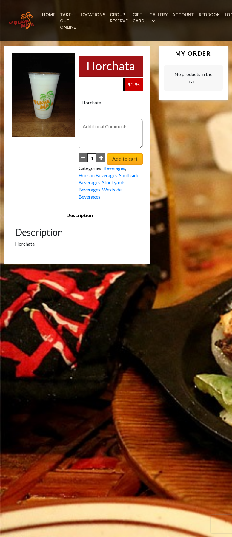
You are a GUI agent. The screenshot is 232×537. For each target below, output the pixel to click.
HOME (48, 14)
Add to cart (125, 159)
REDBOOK (209, 14)
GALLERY (158, 14)
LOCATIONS (93, 14)
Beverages (114, 168)
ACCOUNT (183, 14)
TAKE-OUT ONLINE (68, 21)
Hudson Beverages (98, 175)
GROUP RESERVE (119, 17)
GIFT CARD (139, 17)
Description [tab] (80, 215)
